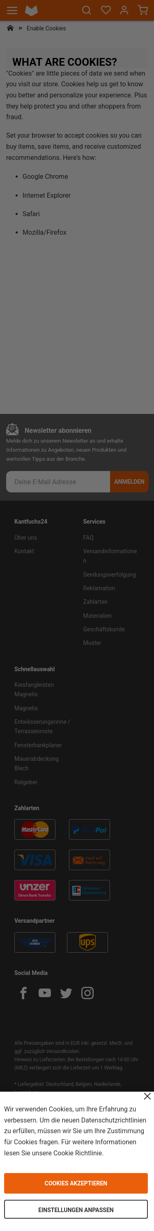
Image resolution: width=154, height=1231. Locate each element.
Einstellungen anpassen (75, 1210)
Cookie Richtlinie (77, 1153)
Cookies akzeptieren (76, 1183)
